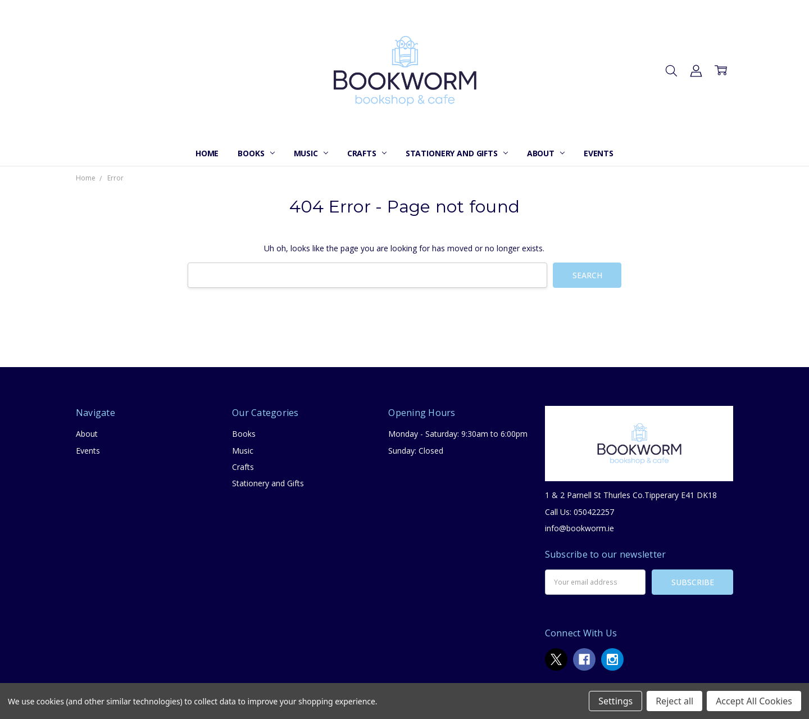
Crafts (367, 153)
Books (256, 153)
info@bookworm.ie (579, 528)
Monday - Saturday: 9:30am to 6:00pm (458, 433)
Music (311, 153)
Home (207, 153)
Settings (615, 701)
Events (598, 153)
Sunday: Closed (415, 450)
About (546, 153)
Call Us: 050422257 (579, 512)
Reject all (674, 701)
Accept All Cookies (754, 701)
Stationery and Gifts (457, 153)
